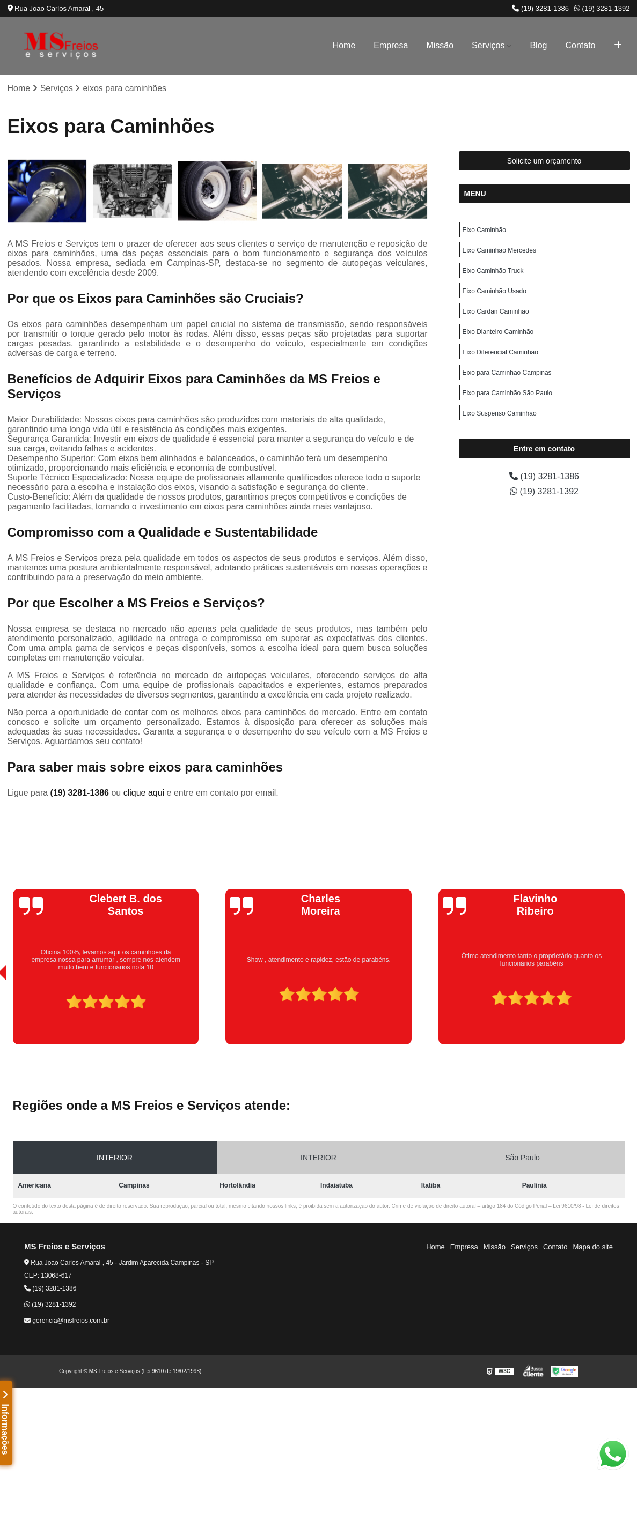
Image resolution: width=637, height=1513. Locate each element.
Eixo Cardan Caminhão (496, 311)
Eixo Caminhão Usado (494, 291)
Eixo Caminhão (484, 230)
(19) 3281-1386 (540, 8)
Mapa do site (592, 1247)
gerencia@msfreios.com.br (66, 1320)
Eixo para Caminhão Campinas (507, 372)
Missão (439, 45)
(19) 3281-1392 (602, 8)
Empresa (391, 45)
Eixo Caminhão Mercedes (499, 250)
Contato (580, 45)
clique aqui (144, 792)
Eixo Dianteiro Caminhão (498, 332)
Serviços (488, 45)
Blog (538, 45)
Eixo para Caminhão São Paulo (507, 393)
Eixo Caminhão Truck (493, 271)
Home (344, 45)
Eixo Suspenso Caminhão (500, 413)
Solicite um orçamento (544, 161)
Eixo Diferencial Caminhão (500, 352)
